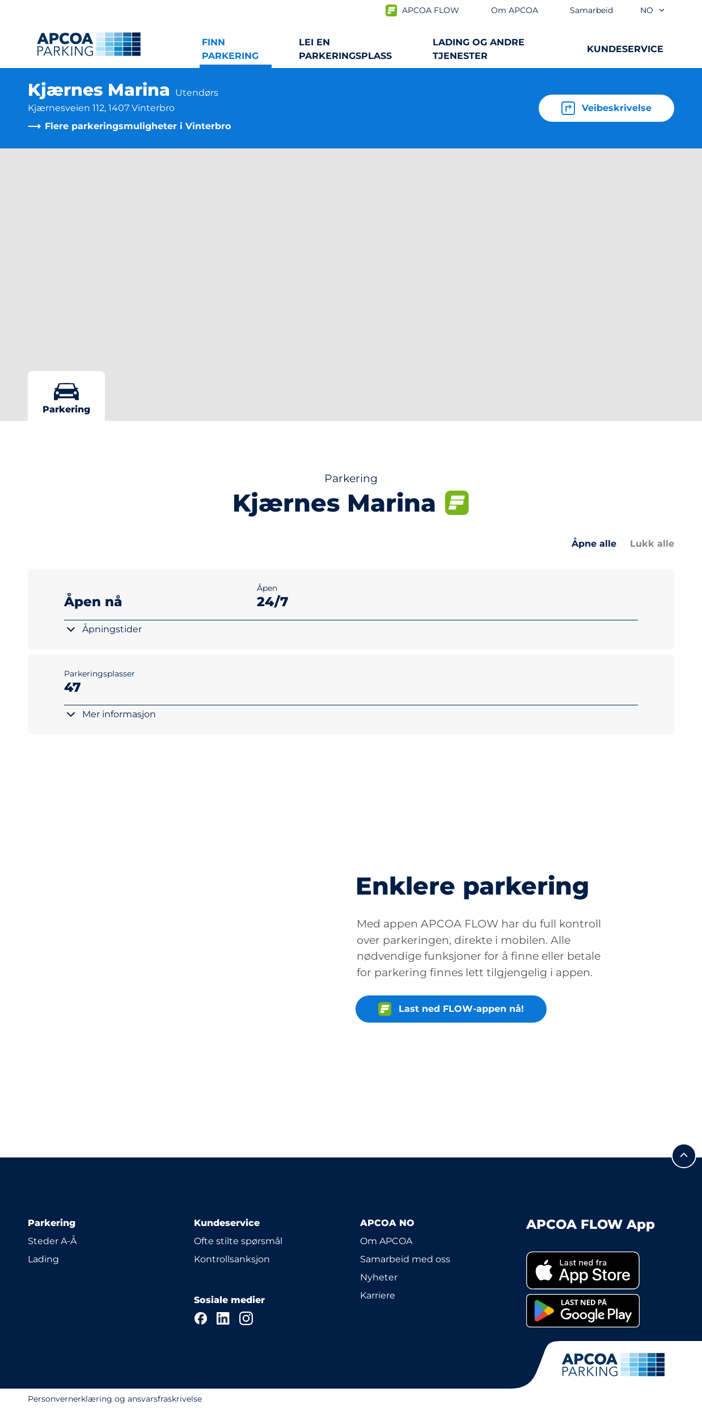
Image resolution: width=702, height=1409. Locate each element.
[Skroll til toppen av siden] (683, 1155)
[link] (600, 1270)
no (653, 10)
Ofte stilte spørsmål (238, 1241)
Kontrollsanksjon (232, 1259)
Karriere (377, 1295)
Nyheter (378, 1277)
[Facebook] (201, 1318)
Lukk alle (652, 543)
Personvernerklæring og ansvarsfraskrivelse (115, 1399)
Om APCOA (386, 1241)
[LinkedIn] (223, 1318)
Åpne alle (594, 543)
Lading (43, 1259)
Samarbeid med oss (405, 1259)
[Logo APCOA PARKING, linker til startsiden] (89, 44)
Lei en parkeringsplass (345, 49)
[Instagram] (246, 1318)
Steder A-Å (52, 1241)
